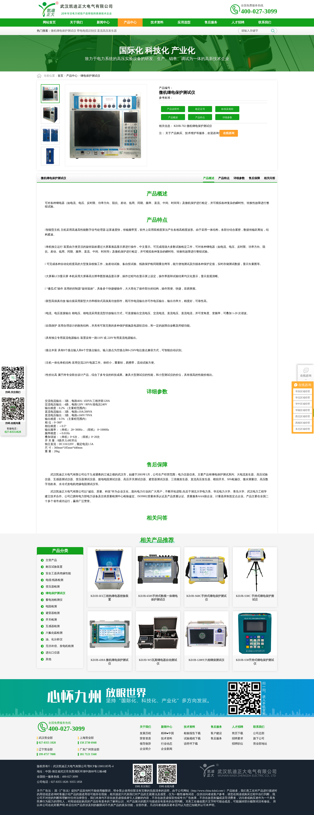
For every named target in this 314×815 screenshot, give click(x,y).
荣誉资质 (145, 738)
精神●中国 (167, 733)
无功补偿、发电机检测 (57, 646)
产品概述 (173, 117)
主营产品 (49, 560)
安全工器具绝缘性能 (56, 573)
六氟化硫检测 (51, 632)
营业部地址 (260, 743)
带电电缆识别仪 (87, 30)
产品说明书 (173, 109)
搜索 (273, 30)
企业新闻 (166, 748)
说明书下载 (191, 743)
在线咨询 (306, 372)
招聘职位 (237, 743)
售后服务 (216, 738)
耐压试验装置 (51, 566)
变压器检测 (50, 586)
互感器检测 (50, 626)
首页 (60, 75)
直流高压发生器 (107, 30)
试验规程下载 (192, 738)
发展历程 (145, 733)
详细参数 (227, 117)
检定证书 (200, 109)
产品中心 (71, 75)
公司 (84, 766)
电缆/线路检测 (52, 579)
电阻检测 (49, 606)
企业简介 (145, 748)
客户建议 (216, 733)
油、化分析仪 (51, 639)
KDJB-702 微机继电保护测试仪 (192, 125)
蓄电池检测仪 (51, 599)
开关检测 (49, 619)
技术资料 (166, 738)
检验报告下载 (192, 733)
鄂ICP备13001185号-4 (100, 766)
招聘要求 (237, 738)
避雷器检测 (50, 613)
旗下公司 (258, 738)
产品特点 (200, 117)
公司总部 (258, 733)
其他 (46, 659)
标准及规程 (227, 109)
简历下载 (237, 733)
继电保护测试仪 (90, 75)
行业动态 (166, 743)
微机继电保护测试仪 (63, 30)
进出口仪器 (50, 652)
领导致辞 (145, 743)
